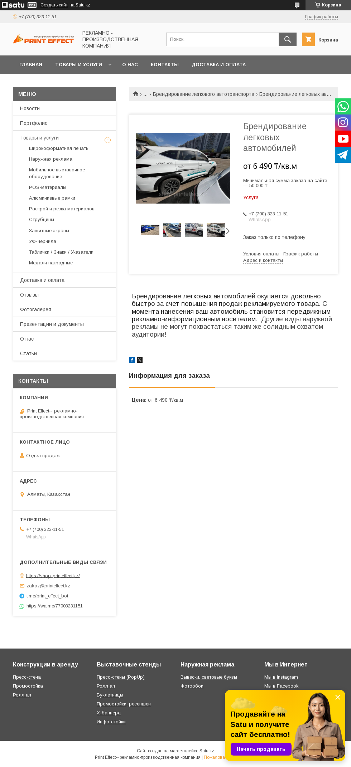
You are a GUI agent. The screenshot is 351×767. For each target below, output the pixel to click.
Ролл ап (22, 695)
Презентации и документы (52, 324)
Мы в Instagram (281, 677)
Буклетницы (110, 695)
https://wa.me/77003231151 (55, 606)
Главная (30, 64)
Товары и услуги (78, 64)
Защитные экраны (49, 230)
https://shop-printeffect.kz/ (53, 575)
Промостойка (28, 686)
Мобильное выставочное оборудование (57, 173)
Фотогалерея (35, 309)
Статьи (28, 353)
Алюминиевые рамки (52, 198)
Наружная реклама (50, 159)
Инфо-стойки (111, 721)
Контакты (165, 64)
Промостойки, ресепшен (124, 704)
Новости (30, 108)
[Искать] (288, 39)
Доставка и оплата (219, 64)
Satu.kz (206, 750)
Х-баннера (109, 712)
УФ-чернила (42, 241)
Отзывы (29, 295)
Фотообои (192, 686)
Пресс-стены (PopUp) (121, 677)
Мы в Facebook (281, 686)
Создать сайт (54, 5)
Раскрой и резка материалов (62, 208)
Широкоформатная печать (58, 148)
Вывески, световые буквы (209, 677)
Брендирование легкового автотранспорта (203, 94)
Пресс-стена (27, 677)
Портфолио (34, 123)
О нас (130, 64)
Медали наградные (51, 262)
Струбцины (41, 219)
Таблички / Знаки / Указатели (61, 252)
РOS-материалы (47, 187)
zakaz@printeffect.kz (48, 585)
